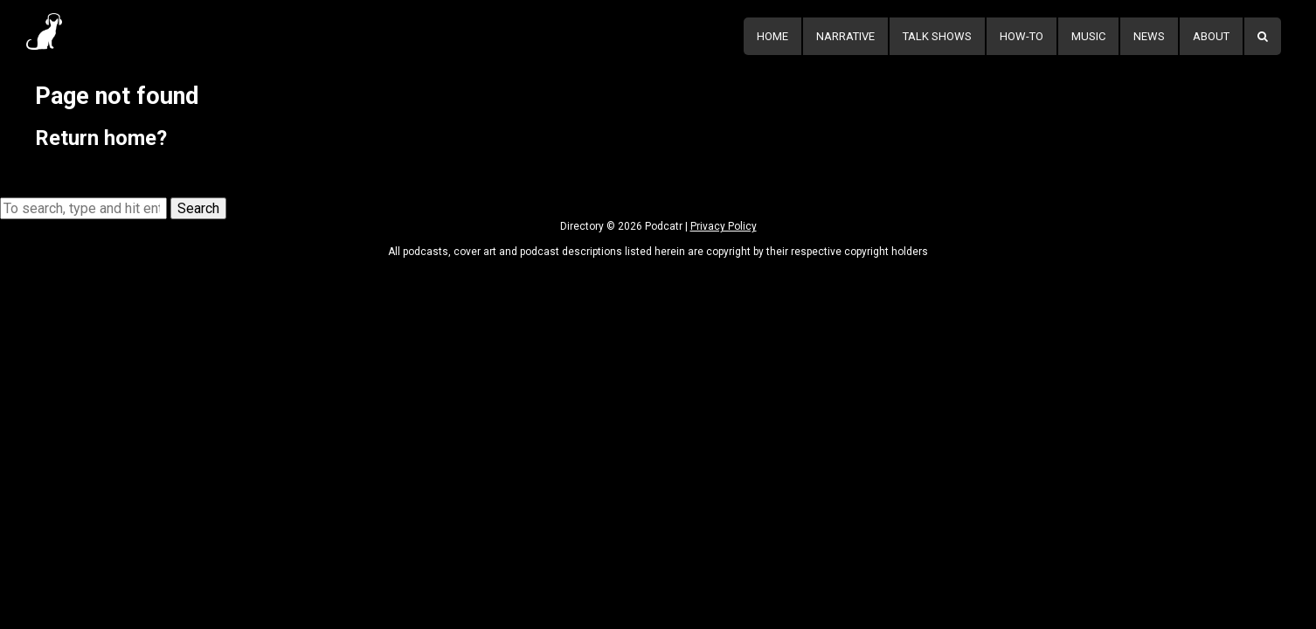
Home (772, 36)
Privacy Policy (723, 226)
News (1149, 36)
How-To (1021, 36)
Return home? (101, 138)
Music (1088, 36)
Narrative (845, 36)
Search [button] (198, 208)
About (1211, 36)
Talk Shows (937, 36)
